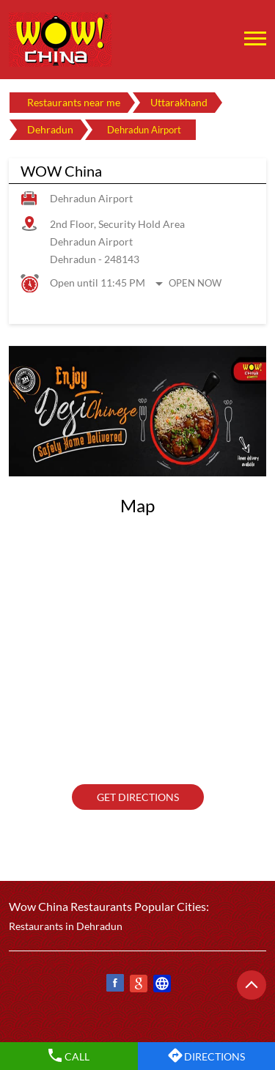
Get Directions (138, 797)
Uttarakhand (179, 102)
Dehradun (50, 129)
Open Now (195, 283)
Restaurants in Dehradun (65, 926)
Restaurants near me (73, 102)
